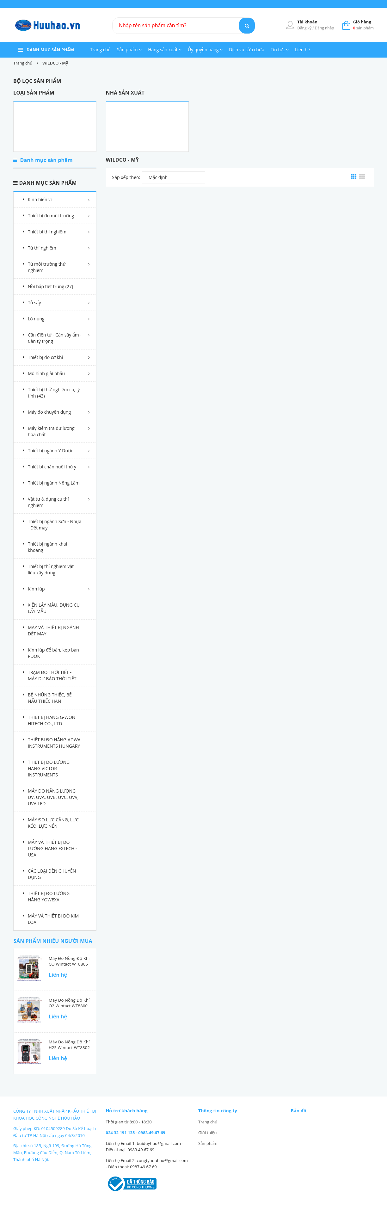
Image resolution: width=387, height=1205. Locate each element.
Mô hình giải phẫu (46, 373)
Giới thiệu (207, 1132)
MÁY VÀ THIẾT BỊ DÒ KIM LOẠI (53, 919)
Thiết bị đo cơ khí (45, 357)
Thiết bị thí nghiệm (47, 232)
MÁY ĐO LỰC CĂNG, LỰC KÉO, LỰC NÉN (53, 823)
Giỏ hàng (362, 22)
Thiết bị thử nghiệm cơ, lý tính (54, 392)
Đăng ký (304, 28)
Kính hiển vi (40, 199)
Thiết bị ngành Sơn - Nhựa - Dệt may (55, 524)
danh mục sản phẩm (50, 50)
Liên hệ (302, 49)
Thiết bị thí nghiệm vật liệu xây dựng (51, 569)
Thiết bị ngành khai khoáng (47, 547)
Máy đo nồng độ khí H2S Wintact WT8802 (69, 1044)
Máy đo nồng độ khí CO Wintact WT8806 (69, 961)
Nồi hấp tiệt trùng (50, 286)
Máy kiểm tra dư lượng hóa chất (51, 431)
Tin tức (280, 49)
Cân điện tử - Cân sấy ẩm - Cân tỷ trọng (55, 338)
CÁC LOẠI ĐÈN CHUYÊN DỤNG (52, 874)
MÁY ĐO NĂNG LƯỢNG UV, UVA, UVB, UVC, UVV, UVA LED (53, 797)
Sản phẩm (129, 49)
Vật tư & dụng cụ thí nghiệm (48, 502)
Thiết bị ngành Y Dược (50, 451)
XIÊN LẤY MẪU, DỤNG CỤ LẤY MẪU (54, 608)
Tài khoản (307, 22)
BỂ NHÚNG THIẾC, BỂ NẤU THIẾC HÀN (50, 698)
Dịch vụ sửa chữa (246, 49)
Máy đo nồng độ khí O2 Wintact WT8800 (69, 1003)
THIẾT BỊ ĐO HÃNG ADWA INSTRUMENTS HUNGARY (54, 743)
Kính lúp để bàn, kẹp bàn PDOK (53, 653)
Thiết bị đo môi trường (51, 216)
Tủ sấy (34, 303)
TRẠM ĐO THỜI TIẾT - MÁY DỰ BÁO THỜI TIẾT (52, 675)
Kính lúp (36, 589)
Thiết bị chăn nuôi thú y (52, 467)
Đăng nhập (324, 28)
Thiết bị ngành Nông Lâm (54, 483)
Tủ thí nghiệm (42, 248)
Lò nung (36, 319)
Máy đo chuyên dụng (49, 412)
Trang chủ (100, 49)
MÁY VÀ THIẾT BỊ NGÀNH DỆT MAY (53, 630)
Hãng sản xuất (164, 49)
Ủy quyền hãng (205, 49)
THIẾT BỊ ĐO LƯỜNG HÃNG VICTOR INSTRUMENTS (49, 768)
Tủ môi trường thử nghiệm (47, 267)
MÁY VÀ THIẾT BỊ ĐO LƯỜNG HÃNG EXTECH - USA (52, 848)
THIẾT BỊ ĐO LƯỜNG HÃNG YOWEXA (49, 896)
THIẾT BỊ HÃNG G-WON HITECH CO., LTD (51, 720)
